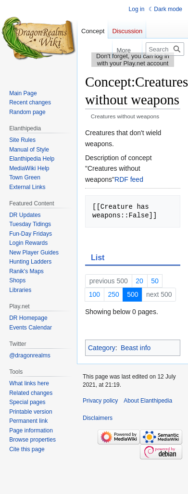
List (97, 257)
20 (139, 281)
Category (101, 348)
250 (113, 294)
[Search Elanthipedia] (165, 49)
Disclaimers (98, 418)
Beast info (135, 348)
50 (155, 281)
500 (132, 294)
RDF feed (128, 179)
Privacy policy (100, 400)
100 (94, 294)
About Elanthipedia (148, 400)
